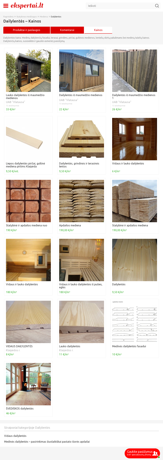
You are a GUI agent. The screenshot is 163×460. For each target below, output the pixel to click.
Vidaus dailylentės (15, 435)
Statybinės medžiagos (26, 17)
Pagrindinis (8, 17)
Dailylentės (56, 17)
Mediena (44, 17)
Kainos (98, 29)
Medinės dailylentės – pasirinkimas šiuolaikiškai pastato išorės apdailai (47, 441)
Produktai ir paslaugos (26, 29)
